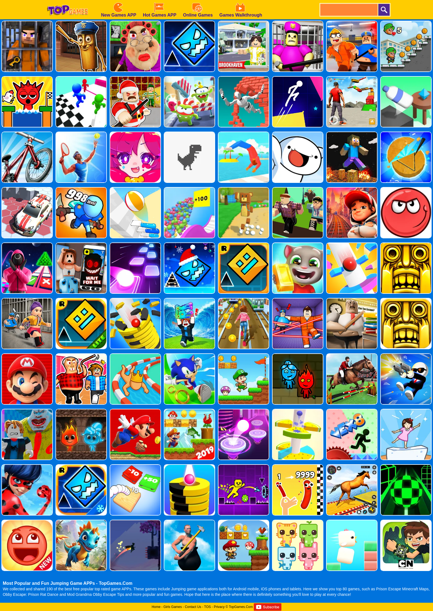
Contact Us (193, 607)
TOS (207, 607)
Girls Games (172, 607)
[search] (348, 10)
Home (156, 607)
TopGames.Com (241, 607)
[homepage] (67, 2)
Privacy (219, 607)
